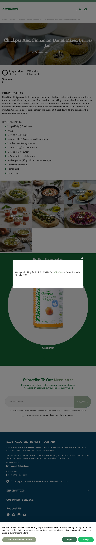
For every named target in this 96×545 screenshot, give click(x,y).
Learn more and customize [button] (19, 539)
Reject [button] (69, 539)
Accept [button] (86, 539)
